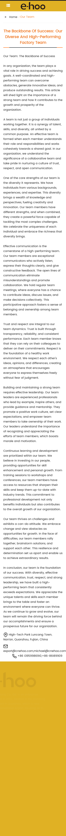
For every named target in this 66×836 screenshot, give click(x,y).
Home (13, 17)
